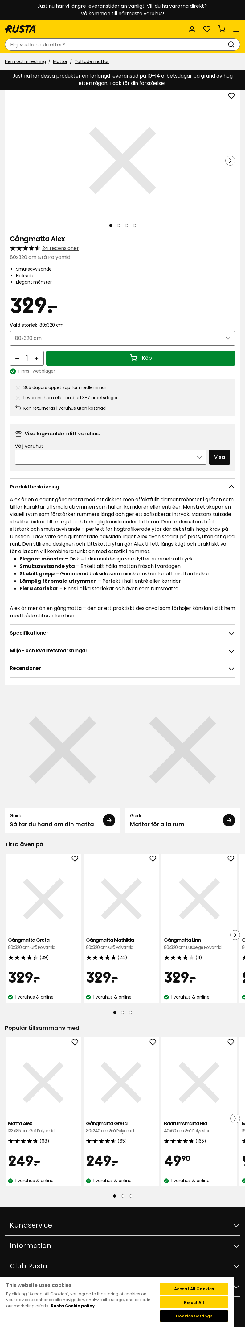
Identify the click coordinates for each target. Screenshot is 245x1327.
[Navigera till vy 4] (134, 225)
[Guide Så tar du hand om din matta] (62, 762)
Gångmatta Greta (43, 944)
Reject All (194, 1302)
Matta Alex (43, 1127)
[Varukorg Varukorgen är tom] (221, 29)
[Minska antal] (17, 358)
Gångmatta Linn (199, 944)
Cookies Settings (194, 1316)
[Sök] (232, 44)
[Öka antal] (36, 358)
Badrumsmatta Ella (199, 1127)
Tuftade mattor (92, 61)
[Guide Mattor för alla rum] (182, 762)
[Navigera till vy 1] (110, 225)
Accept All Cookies (194, 1289)
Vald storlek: (36, 325)
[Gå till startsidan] (20, 29)
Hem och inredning (25, 61)
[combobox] (116, 44)
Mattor (60, 61)
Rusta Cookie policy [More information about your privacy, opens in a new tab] (73, 1306)
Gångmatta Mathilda (121, 944)
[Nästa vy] (230, 161)
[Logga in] (192, 29)
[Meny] (236, 29)
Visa (219, 457)
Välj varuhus (29, 446)
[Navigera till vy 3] (126, 225)
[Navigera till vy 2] (118, 225)
